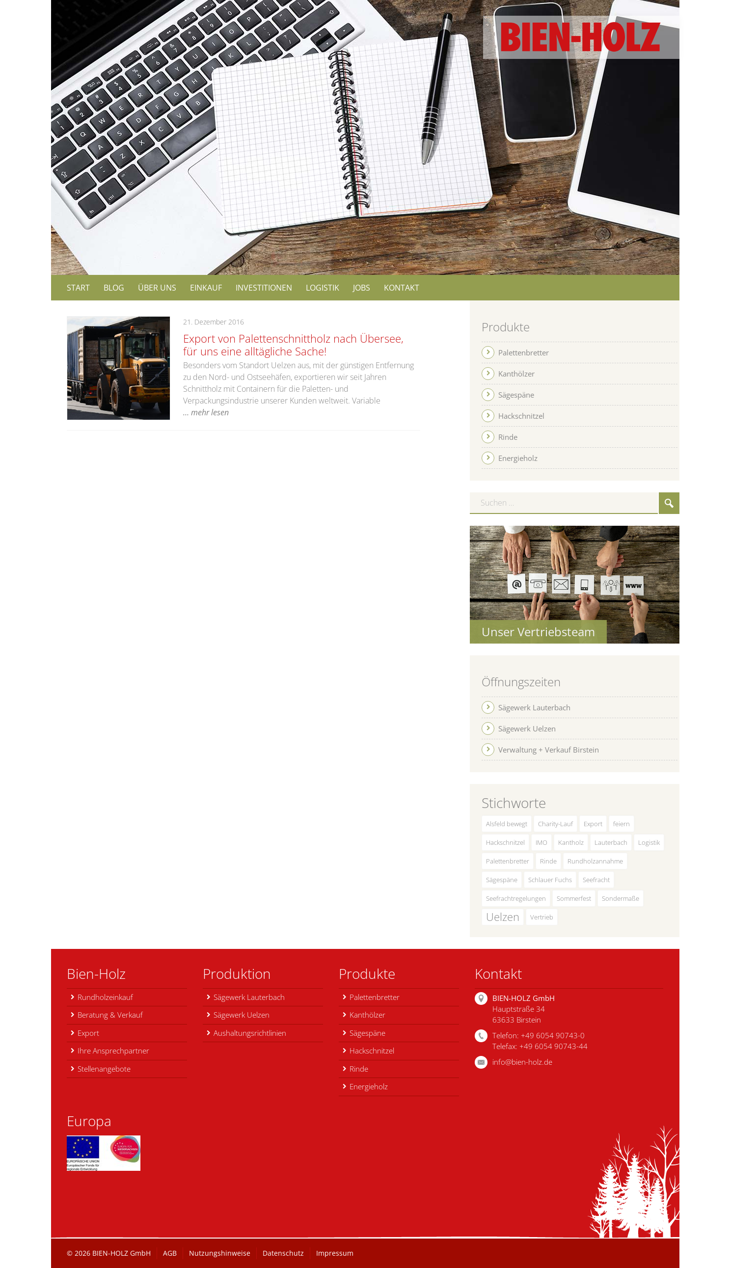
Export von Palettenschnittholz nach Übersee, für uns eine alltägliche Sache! (293, 344)
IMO (541, 842)
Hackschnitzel (505, 842)
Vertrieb (541, 917)
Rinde (548, 861)
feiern (621, 823)
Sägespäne (501, 879)
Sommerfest (574, 898)
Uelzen (502, 916)
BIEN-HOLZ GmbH (121, 1253)
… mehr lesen (206, 412)
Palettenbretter (507, 861)
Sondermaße (620, 898)
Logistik (649, 842)
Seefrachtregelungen (516, 898)
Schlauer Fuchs (550, 879)
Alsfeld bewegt (506, 823)
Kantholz (571, 842)
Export (593, 823)
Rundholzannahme (595, 861)
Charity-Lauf (555, 823)
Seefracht (596, 879)
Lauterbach (611, 842)
